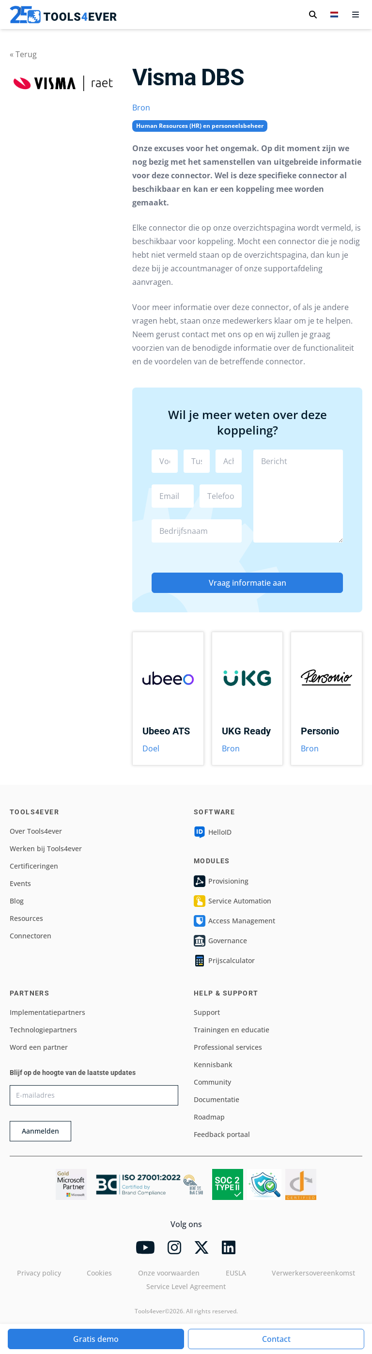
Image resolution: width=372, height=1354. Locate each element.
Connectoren (30, 935)
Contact (276, 1339)
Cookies (99, 1272)
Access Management (234, 921)
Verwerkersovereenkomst (313, 1272)
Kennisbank (213, 1064)
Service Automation (232, 901)
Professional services (228, 1047)
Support (207, 1012)
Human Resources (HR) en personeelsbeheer (200, 126)
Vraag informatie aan (247, 582)
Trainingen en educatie (231, 1029)
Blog (17, 900)
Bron (141, 107)
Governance (220, 941)
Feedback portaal (222, 1134)
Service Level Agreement (186, 1286)
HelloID (213, 832)
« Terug (23, 54)
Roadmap (209, 1116)
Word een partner (39, 1047)
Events (20, 883)
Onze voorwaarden (169, 1272)
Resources (26, 918)
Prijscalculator (224, 960)
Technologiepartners (43, 1029)
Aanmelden (40, 1131)
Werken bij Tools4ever (46, 848)
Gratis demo (96, 1339)
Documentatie (216, 1099)
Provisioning (221, 881)
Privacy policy (39, 1272)
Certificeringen (34, 866)
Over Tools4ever (36, 831)
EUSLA (236, 1272)
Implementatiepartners (47, 1012)
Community (212, 1082)
